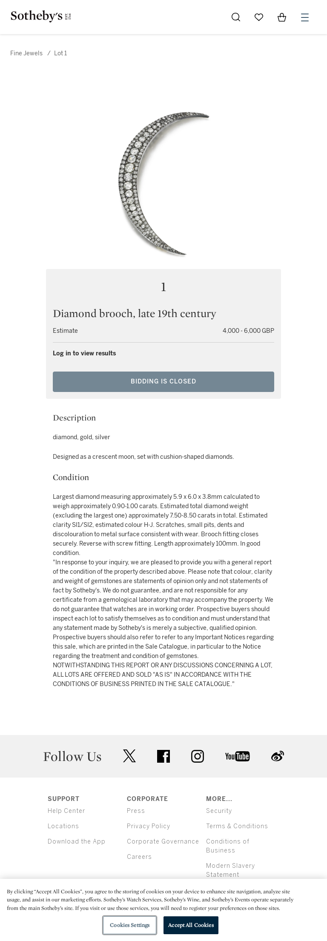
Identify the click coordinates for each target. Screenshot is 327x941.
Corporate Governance (163, 841)
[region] (163, 910)
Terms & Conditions (237, 826)
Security (219, 811)
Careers (139, 857)
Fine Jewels (26, 53)
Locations (63, 826)
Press (136, 811)
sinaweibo (277, 756)
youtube (237, 756)
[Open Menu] (305, 17)
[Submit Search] (236, 17)
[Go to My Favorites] (259, 17)
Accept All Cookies (190, 925)
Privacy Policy (148, 826)
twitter (129, 756)
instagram (197, 756)
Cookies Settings (129, 925)
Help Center (66, 811)
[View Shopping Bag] (282, 17)
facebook (163, 756)
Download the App (77, 841)
